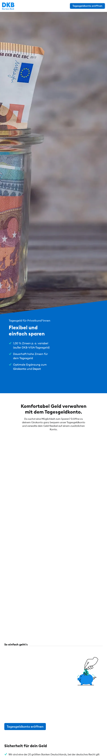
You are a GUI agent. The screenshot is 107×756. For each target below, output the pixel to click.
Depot (37, 368)
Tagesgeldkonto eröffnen (25, 727)
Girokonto (19, 368)
